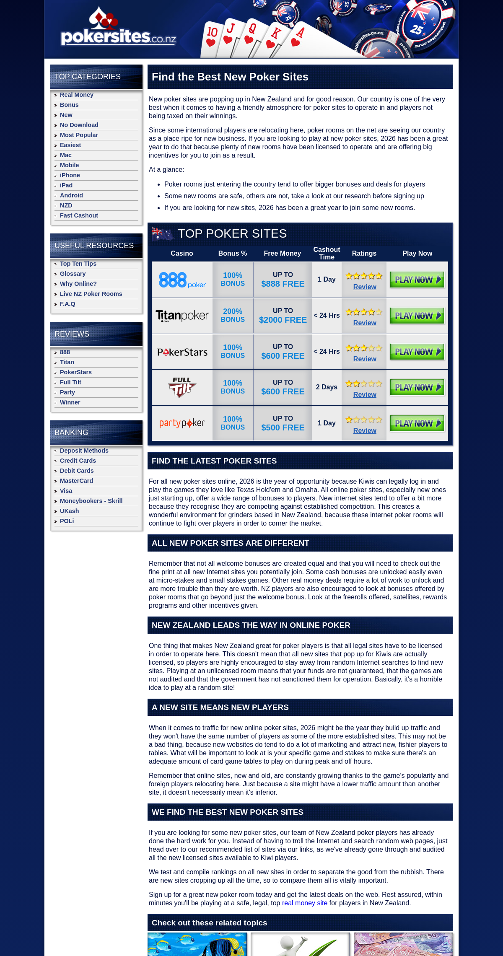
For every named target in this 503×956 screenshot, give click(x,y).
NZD (66, 205)
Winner (70, 402)
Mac (66, 155)
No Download (79, 125)
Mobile (69, 165)
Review (364, 286)
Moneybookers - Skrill (91, 500)
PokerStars (76, 372)
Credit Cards (78, 460)
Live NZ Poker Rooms (91, 293)
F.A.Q (67, 304)
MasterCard (76, 480)
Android (71, 195)
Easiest (70, 145)
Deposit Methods (84, 450)
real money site (305, 903)
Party (67, 392)
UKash (69, 511)
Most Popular (79, 135)
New (66, 114)
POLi (67, 521)
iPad (66, 185)
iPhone (70, 175)
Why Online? (78, 283)
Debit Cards (77, 470)
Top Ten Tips (78, 263)
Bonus (69, 104)
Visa (66, 490)
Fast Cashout (79, 215)
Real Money (76, 94)
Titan (67, 362)
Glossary (73, 273)
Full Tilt (70, 382)
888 (65, 352)
